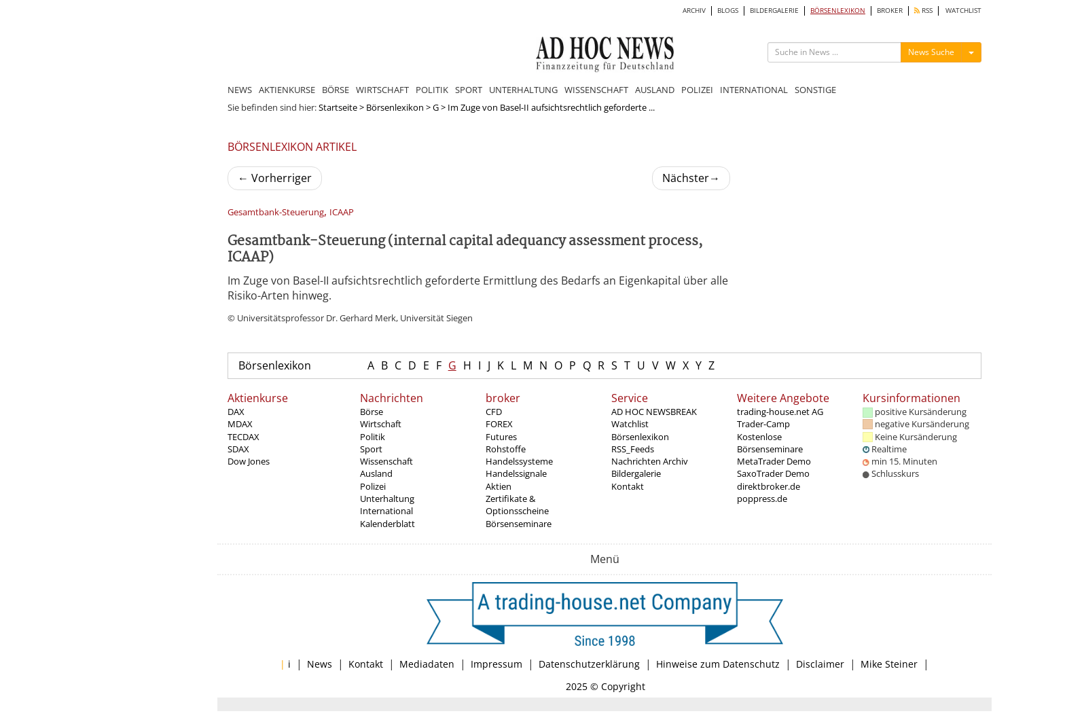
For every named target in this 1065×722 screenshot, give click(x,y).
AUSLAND (654, 90)
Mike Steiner (889, 663)
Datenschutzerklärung (589, 663)
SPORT (468, 90)
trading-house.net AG (780, 411)
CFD (494, 411)
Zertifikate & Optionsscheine (517, 504)
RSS (923, 10)
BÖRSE (335, 90)
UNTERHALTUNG (523, 90)
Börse (371, 411)
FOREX (499, 424)
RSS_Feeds (632, 449)
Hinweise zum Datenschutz (718, 663)
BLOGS (727, 10)
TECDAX (243, 437)
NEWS (240, 90)
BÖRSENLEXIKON (837, 10)
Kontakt (627, 486)
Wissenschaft (386, 461)
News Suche (931, 52)
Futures (501, 437)
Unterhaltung (387, 498)
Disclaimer (820, 663)
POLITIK (432, 90)
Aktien (498, 486)
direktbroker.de (768, 486)
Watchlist (630, 424)
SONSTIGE (815, 90)
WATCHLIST (963, 10)
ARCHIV (694, 10)
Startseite (338, 107)
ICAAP (341, 212)
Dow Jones (249, 461)
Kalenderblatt (387, 524)
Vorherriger (275, 177)
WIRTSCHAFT (382, 90)
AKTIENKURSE (287, 90)
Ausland (376, 473)
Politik (372, 437)
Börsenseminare (519, 524)
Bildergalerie (636, 473)
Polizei (373, 486)
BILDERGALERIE (774, 10)
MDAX (240, 424)
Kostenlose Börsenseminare (770, 443)
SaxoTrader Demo (773, 473)
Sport (371, 449)
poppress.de (762, 498)
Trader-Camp (763, 424)
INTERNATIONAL (754, 90)
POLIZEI (697, 90)
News (319, 663)
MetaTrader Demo (774, 461)
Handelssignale (516, 473)
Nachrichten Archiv (649, 461)
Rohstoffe (506, 449)
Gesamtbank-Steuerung (276, 212)
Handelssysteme (519, 461)
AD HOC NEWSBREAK (654, 411)
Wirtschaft (380, 424)
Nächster (691, 177)
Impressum (496, 663)
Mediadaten (426, 663)
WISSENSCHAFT (596, 90)
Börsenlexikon (395, 107)
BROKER (890, 10)
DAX (236, 411)
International (386, 511)
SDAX (238, 449)
